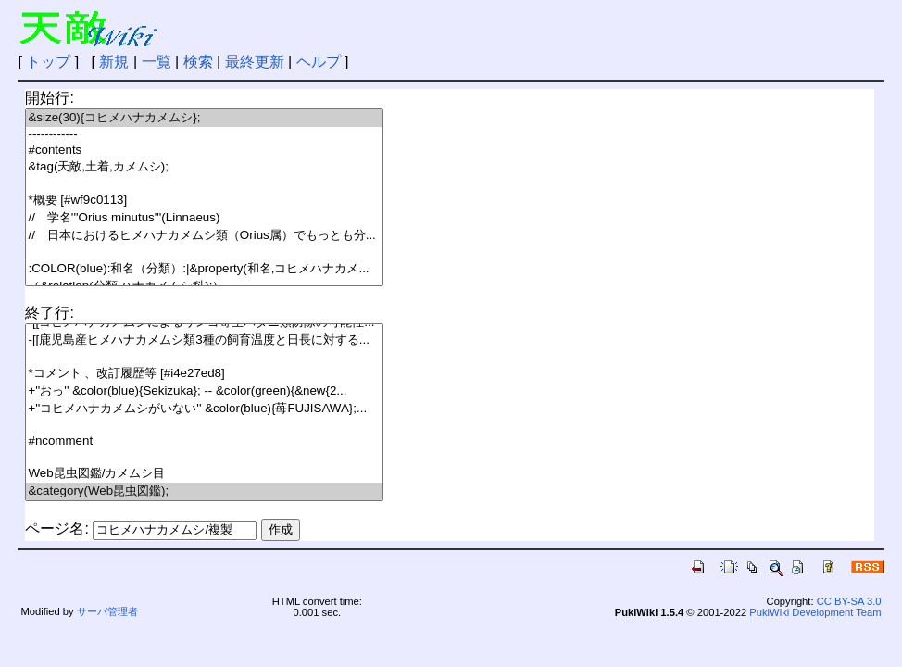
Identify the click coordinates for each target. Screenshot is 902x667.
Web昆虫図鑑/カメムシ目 (204, 474)
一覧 (156, 61)
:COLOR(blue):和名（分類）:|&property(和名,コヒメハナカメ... (204, 269)
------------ (204, 135)
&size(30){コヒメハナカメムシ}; (204, 118)
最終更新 (254, 61)
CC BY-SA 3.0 (849, 601)
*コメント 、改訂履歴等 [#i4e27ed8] (204, 374)
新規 (114, 61)
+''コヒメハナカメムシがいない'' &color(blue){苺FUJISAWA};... (204, 409)
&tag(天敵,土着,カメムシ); (204, 167)
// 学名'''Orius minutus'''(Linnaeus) (204, 218)
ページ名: (56, 528)
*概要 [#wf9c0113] (204, 200)
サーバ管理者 (107, 611)
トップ (48, 61)
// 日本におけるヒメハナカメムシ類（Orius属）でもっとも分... (204, 236)
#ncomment (204, 441)
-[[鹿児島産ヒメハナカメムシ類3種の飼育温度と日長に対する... (204, 340)
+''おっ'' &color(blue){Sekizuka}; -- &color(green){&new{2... (204, 391)
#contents (204, 150)
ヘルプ (318, 61)
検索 (198, 61)
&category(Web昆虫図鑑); (204, 491)
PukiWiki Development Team (815, 612)
